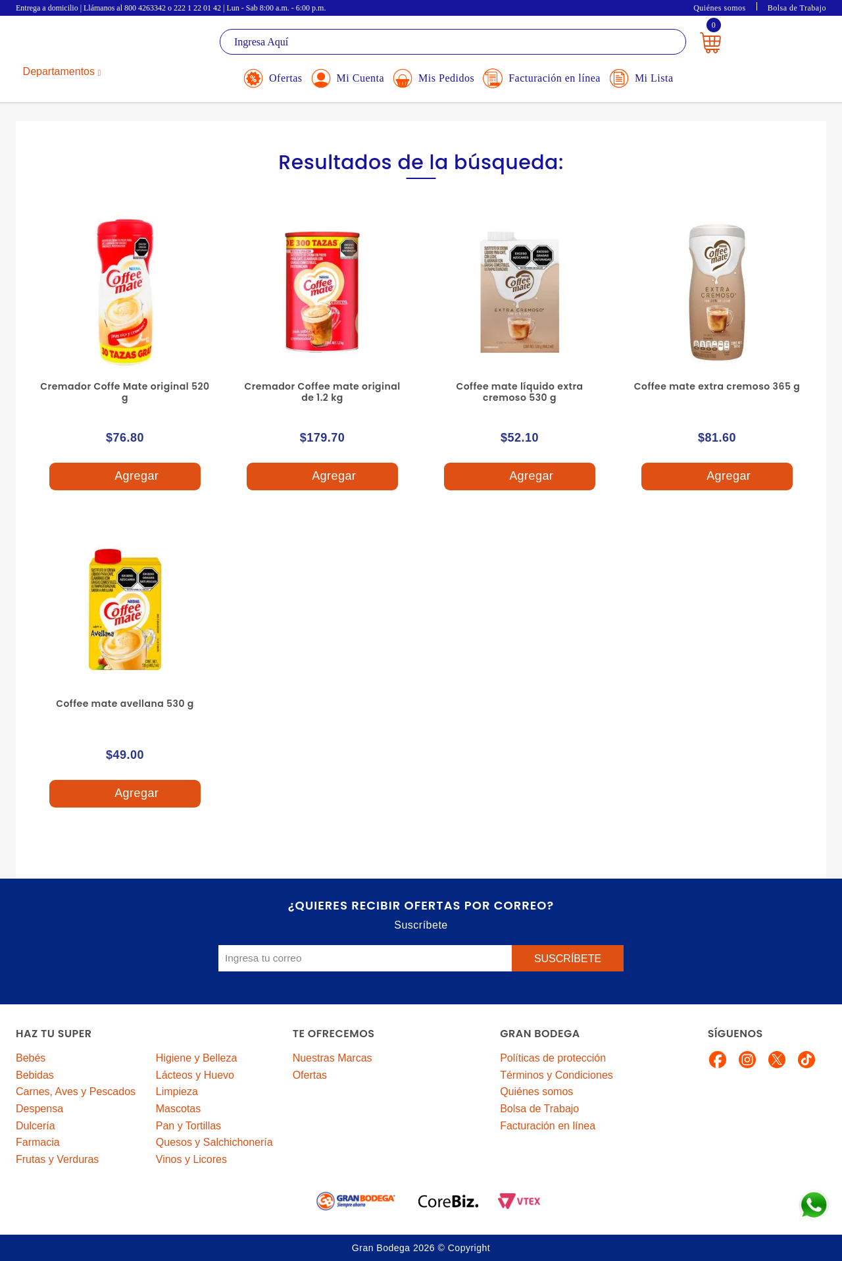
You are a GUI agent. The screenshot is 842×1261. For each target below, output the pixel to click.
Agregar (125, 477)
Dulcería (35, 1125)
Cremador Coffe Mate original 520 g (124, 392)
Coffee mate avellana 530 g (125, 703)
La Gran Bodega (75, 44)
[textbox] (453, 42)
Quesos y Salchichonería (214, 1142)
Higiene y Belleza (196, 1058)
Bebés (30, 1058)
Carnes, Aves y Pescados (76, 1091)
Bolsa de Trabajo (797, 8)
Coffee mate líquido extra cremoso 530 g (519, 392)
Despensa (39, 1108)
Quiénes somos (719, 8)
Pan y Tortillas (188, 1125)
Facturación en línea (547, 1125)
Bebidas (35, 1075)
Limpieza (177, 1091)
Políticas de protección (553, 1058)
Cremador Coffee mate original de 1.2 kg (322, 392)
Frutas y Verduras (57, 1159)
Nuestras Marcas (332, 1058)
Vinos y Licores (191, 1159)
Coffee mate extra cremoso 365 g (717, 386)
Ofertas (310, 1075)
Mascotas (178, 1108)
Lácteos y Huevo (195, 1075)
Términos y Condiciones (556, 1075)
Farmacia (38, 1142)
